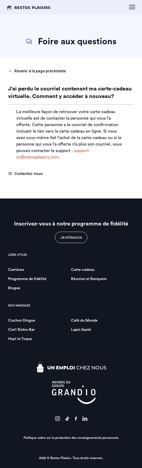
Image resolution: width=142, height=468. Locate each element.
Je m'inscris (71, 237)
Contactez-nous (25, 173)
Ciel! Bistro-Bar (21, 330)
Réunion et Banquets (88, 279)
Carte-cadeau (83, 270)
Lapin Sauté (81, 330)
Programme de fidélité (27, 279)
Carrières (16, 270)
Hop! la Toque (20, 339)
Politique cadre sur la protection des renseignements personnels (71, 437)
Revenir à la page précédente (37, 71)
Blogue (14, 288)
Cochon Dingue (21, 320)
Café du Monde (84, 320)
